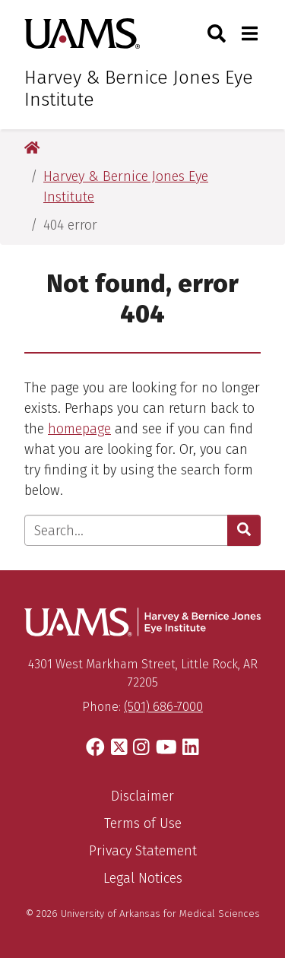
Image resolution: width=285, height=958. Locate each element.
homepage (79, 428)
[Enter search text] (126, 530)
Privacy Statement (143, 850)
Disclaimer (142, 796)
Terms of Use (143, 823)
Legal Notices (142, 878)
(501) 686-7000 (163, 706)
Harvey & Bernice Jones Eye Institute (138, 88)
